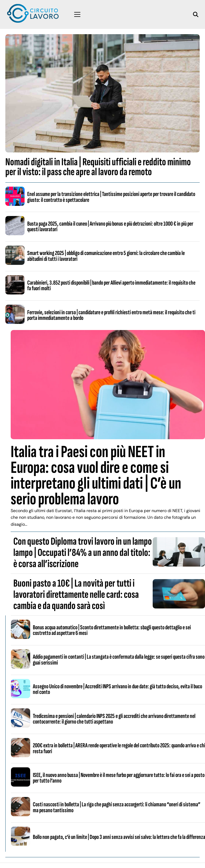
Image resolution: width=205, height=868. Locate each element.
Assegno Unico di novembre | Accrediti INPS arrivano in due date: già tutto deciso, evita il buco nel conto (117, 689)
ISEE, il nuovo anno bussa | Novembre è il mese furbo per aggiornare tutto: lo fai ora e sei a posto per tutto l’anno (118, 777)
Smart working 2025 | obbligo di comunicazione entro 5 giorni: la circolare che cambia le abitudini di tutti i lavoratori (106, 255)
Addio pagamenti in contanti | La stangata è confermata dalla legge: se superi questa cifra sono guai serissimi (118, 659)
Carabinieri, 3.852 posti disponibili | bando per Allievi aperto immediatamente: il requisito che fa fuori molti (111, 285)
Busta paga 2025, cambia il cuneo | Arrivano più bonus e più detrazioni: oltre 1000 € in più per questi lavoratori (110, 226)
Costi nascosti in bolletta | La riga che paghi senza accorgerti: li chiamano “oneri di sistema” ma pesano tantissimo (116, 807)
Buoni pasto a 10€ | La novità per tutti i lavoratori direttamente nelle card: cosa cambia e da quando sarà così (76, 594)
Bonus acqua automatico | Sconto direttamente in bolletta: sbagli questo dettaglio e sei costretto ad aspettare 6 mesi (112, 630)
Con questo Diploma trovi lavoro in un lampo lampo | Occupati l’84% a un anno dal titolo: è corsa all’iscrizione (82, 552)
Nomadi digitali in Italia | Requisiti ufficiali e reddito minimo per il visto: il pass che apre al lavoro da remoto (98, 167)
